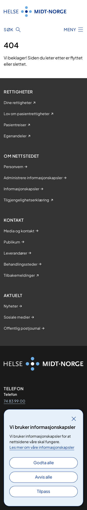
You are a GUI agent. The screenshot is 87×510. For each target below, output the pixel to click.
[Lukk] (73, 418)
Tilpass (43, 491)
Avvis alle (43, 476)
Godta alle (43, 462)
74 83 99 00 (14, 401)
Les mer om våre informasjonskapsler (42, 447)
